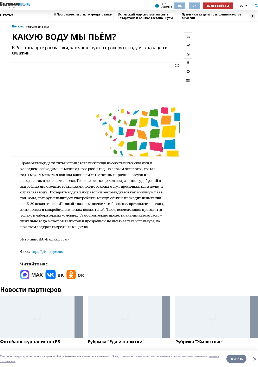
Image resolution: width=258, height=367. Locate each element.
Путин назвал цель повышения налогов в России (211, 16)
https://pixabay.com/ (47, 251)
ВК (180, 6)
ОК (194, 6)
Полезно (18, 26)
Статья (6, 15)
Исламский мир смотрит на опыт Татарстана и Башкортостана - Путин (146, 16)
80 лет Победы (218, 6)
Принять (236, 359)
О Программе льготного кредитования (83, 14)
